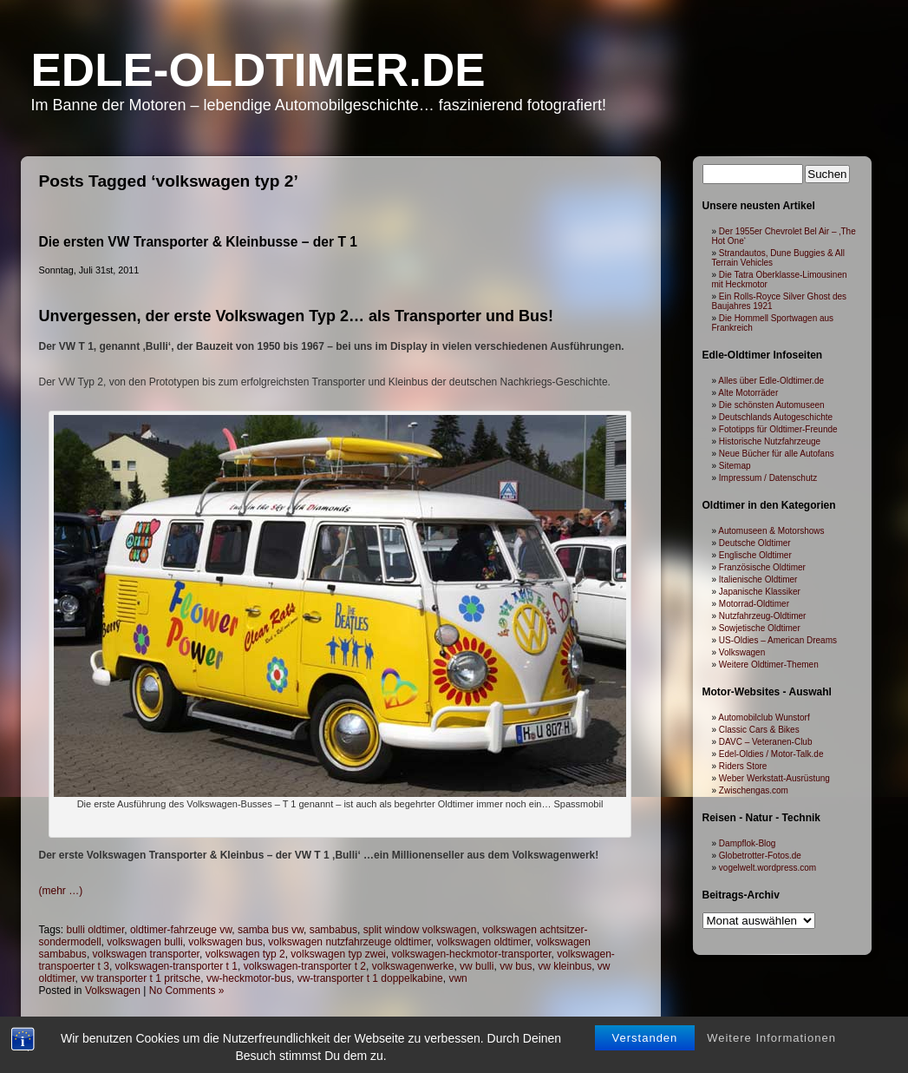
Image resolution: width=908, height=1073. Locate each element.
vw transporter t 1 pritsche (140, 978)
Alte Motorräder (748, 393)
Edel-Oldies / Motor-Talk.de (771, 754)
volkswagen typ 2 (245, 954)
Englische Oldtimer (755, 555)
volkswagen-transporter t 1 (176, 966)
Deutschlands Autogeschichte (776, 417)
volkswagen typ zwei (338, 954)
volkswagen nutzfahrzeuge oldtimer (349, 942)
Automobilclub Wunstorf (763, 717)
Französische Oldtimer (762, 567)
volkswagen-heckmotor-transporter (471, 954)
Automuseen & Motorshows (771, 531)
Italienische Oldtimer (758, 579)
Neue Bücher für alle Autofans (776, 453)
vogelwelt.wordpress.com (767, 867)
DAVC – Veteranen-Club (766, 742)
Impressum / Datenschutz (768, 478)
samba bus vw (271, 930)
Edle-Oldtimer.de (258, 69)
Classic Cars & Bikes (759, 729)
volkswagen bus (225, 942)
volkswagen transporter (146, 954)
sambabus (333, 930)
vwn (457, 978)
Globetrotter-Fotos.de (760, 855)
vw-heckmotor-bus (248, 978)
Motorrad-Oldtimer (754, 604)
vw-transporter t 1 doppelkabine (370, 978)
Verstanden (645, 1037)
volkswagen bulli (144, 942)
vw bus (516, 966)
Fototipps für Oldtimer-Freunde (778, 429)
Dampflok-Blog (747, 843)
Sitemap (735, 466)
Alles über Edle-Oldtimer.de (771, 380)
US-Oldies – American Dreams (778, 640)
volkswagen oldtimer (483, 942)
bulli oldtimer (96, 930)
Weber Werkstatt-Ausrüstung (774, 778)
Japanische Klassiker (759, 591)
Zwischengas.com (753, 790)
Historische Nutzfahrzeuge (769, 441)
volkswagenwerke (413, 966)
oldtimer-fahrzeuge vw (181, 930)
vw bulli (476, 966)
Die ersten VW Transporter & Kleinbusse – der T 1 (198, 241)
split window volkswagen (420, 930)
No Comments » (187, 990)
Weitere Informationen (771, 1037)
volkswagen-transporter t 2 (305, 966)
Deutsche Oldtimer (755, 543)
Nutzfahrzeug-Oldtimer (763, 616)
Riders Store (743, 766)
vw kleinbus (564, 966)
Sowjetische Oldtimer (759, 628)
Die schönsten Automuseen (772, 405)
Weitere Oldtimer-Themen (769, 664)
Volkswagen (112, 990)
